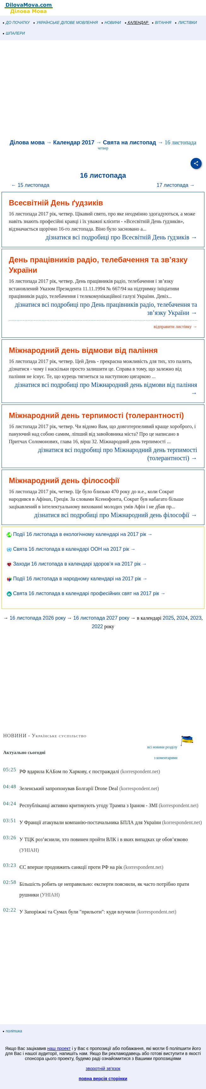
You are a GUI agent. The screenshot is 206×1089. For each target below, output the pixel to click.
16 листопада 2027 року (101, 618)
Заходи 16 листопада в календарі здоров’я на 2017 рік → (77, 564)
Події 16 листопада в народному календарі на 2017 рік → (77, 578)
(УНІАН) (29, 850)
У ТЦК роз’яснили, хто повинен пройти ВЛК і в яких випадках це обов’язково (103, 839)
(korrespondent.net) (140, 771)
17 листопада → (176, 185)
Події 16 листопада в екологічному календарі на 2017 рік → (80, 534)
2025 (168, 618)
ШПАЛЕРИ (14, 33)
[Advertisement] (103, 91)
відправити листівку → (175, 326)
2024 (182, 618)
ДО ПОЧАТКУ (16, 22)
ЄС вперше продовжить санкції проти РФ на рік (70, 867)
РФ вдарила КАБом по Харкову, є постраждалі (69, 771)
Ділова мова (27, 142)
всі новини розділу (162, 747)
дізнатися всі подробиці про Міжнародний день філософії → (115, 514)
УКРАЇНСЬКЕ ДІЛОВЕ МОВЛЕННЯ (66, 22)
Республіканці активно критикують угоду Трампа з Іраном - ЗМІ (88, 805)
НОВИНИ (111, 22)
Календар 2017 (74, 142)
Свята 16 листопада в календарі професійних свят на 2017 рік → (86, 593)
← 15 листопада (30, 185)
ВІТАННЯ (161, 22)
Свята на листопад (129, 142)
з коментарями (165, 758)
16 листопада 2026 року (37, 618)
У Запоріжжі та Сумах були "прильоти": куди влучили (77, 911)
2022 (97, 626)
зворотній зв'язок (103, 1068)
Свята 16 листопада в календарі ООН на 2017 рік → (71, 549)
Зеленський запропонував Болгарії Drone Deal (68, 788)
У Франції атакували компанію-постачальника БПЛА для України (90, 822)
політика (12, 1031)
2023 (196, 618)
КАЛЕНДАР (136, 22)
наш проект (59, 1048)
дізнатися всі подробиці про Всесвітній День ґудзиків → (121, 237)
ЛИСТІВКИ (186, 22)
